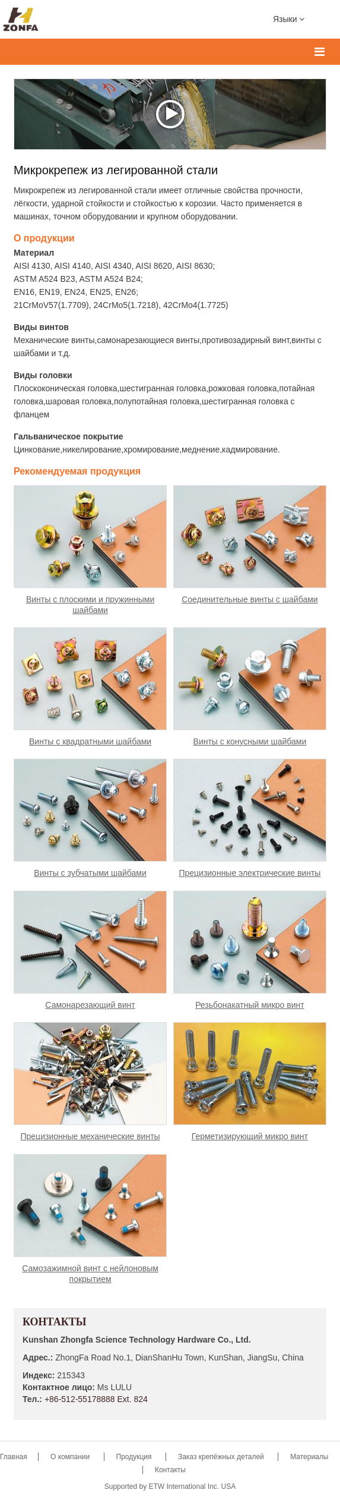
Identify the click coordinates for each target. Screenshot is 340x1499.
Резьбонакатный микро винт (249, 1005)
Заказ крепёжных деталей (221, 1457)
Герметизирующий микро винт (250, 1136)
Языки (288, 18)
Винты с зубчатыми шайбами (90, 873)
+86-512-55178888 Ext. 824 (96, 1399)
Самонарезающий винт (90, 1005)
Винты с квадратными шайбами (90, 741)
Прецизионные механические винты (90, 1136)
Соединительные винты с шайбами (249, 599)
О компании (71, 1457)
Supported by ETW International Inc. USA (170, 1486)
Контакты (54, 1322)
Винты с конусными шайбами (250, 741)
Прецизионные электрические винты (249, 873)
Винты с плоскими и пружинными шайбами (90, 605)
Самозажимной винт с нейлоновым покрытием (90, 1274)
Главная (14, 1457)
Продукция (135, 1457)
